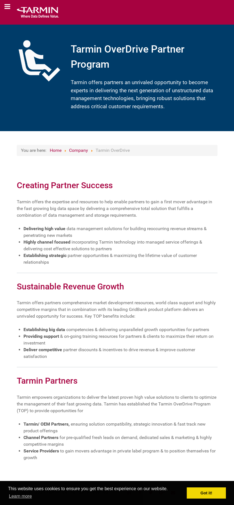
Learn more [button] (20, 496)
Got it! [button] (206, 493)
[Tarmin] (38, 12)
